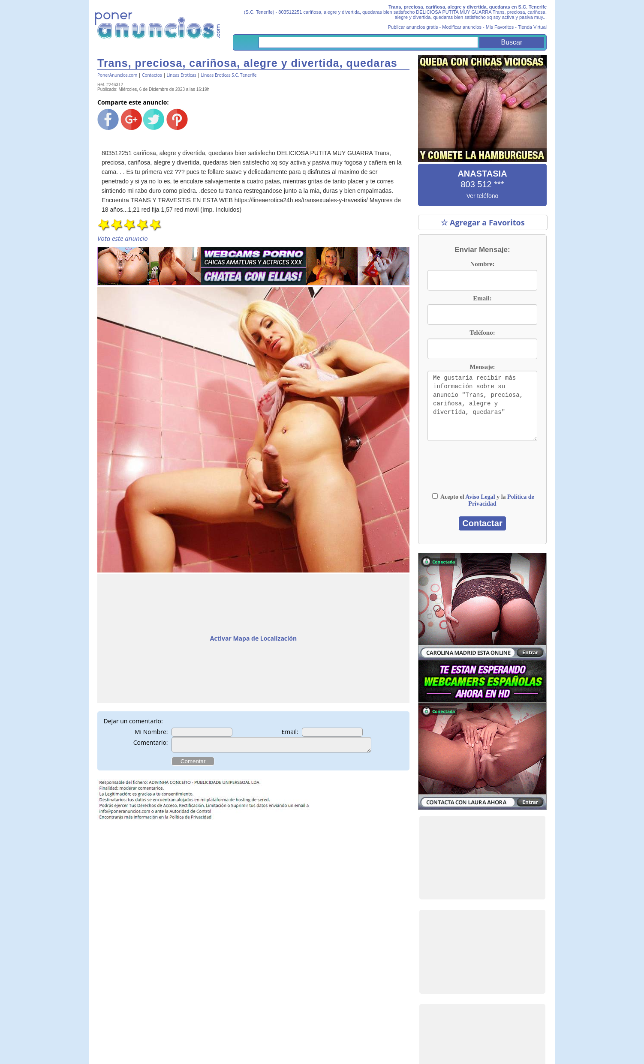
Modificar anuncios (461, 27)
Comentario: (150, 742)
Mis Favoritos (500, 27)
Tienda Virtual (532, 27)
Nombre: (482, 264)
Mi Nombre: (151, 732)
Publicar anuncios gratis (413, 27)
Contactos (152, 75)
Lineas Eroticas (181, 75)
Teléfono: (482, 332)
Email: (290, 732)
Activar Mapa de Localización (253, 638)
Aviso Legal (480, 497)
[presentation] (482, 471)
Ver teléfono (482, 195)
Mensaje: (482, 366)
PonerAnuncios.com (117, 75)
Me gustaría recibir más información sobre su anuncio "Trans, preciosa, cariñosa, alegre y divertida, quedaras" (482, 406)
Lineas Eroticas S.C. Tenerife (228, 75)
